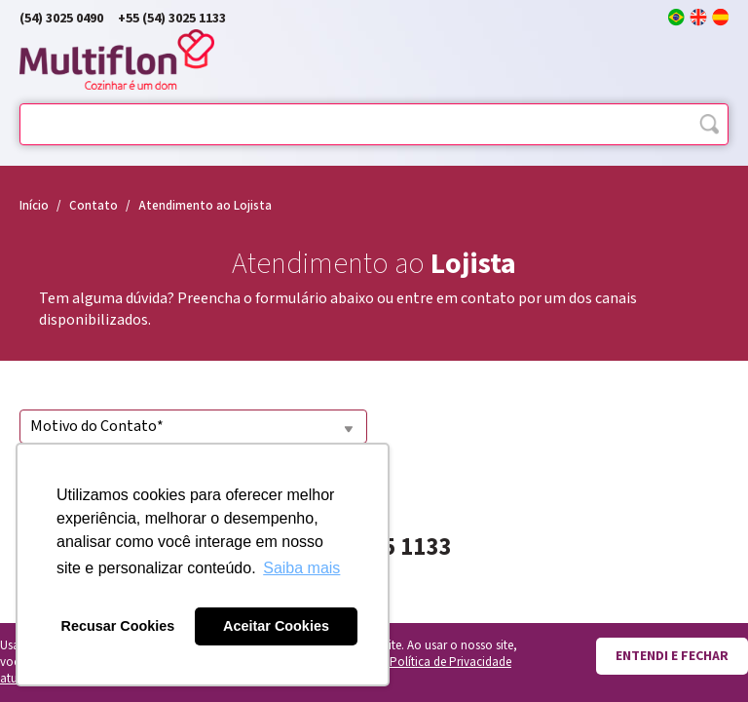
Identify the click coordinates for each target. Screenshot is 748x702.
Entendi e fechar (672, 656)
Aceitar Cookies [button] (276, 626)
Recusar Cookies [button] (118, 626)
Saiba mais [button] (301, 568)
